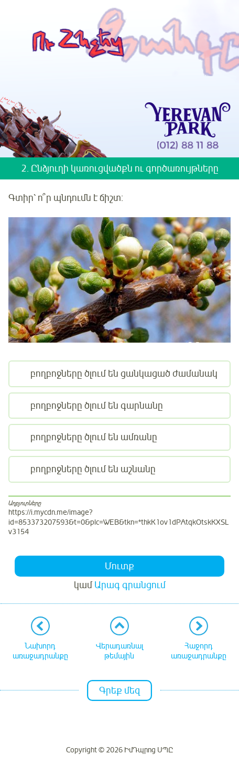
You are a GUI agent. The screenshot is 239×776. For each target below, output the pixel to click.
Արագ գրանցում (130, 585)
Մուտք (119, 566)
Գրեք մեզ (119, 690)
